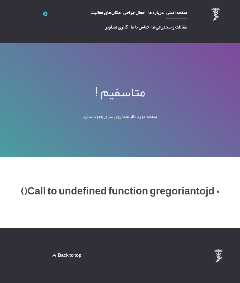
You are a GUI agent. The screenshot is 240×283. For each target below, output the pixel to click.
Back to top (66, 255)
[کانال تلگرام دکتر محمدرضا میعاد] (45, 14)
